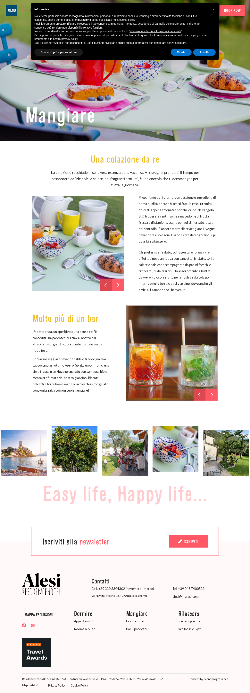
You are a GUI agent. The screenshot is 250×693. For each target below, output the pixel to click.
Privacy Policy (56, 685)
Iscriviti (188, 541)
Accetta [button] (204, 52)
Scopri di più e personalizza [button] (59, 52)
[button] (214, 9)
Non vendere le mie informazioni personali (154, 31)
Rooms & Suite (84, 629)
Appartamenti (84, 621)
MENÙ (12, 10)
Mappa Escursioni (39, 614)
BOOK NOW (232, 10)
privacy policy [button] (70, 38)
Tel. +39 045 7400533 (188, 589)
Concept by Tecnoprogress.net (208, 678)
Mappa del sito (31, 685)
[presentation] (106, 285)
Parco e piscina (189, 621)
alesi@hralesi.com (185, 596)
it (23, 10)
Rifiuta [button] (181, 52)
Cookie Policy (79, 685)
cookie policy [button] (127, 19)
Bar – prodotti (136, 629)
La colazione (135, 621)
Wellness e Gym (190, 629)
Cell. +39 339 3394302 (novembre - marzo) (122, 589)
